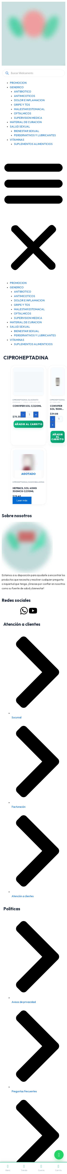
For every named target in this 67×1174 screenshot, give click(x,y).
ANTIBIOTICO (22, 91)
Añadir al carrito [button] (28, 424)
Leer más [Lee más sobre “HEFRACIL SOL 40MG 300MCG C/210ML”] (22, 500)
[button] (33, 215)
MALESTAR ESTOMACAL (29, 109)
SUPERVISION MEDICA (28, 117)
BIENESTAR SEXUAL (26, 131)
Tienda (24, 1167)
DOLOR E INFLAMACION (29, 100)
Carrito (58, 1167)
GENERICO (17, 87)
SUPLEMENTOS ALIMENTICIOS (33, 144)
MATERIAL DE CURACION (26, 122)
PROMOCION (18, 82)
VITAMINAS (17, 139)
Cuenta (41, 1167)
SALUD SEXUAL (20, 126)
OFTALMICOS (22, 113)
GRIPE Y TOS (22, 104)
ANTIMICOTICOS (24, 96)
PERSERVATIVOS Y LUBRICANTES (35, 135)
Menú (7, 1167)
